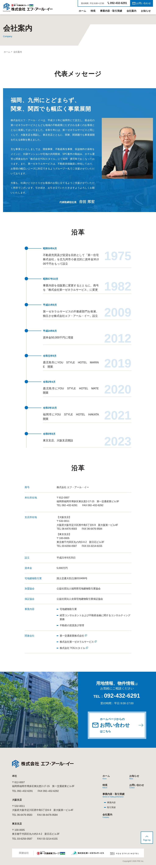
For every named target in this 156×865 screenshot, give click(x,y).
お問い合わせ (143, 3)
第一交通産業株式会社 (72, 635)
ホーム (82, 11)
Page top (147, 840)
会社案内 (131, 11)
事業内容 (111, 802)
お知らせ (146, 11)
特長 (93, 11)
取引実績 (111, 807)
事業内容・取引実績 (111, 11)
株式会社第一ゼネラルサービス (77, 641)
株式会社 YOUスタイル (72, 648)
